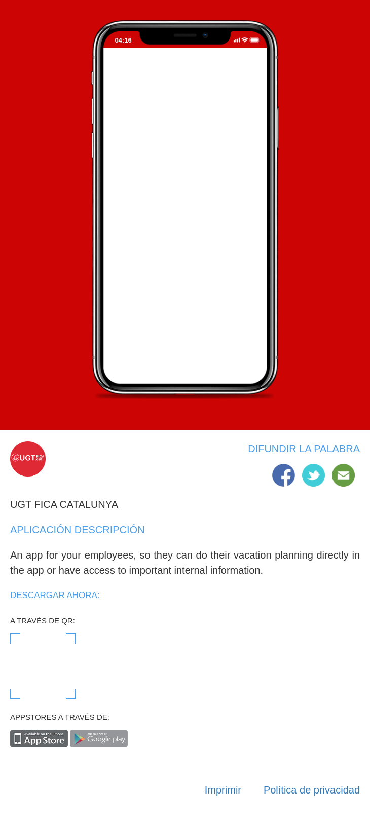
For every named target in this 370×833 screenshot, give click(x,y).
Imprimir (223, 790)
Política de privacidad (312, 790)
